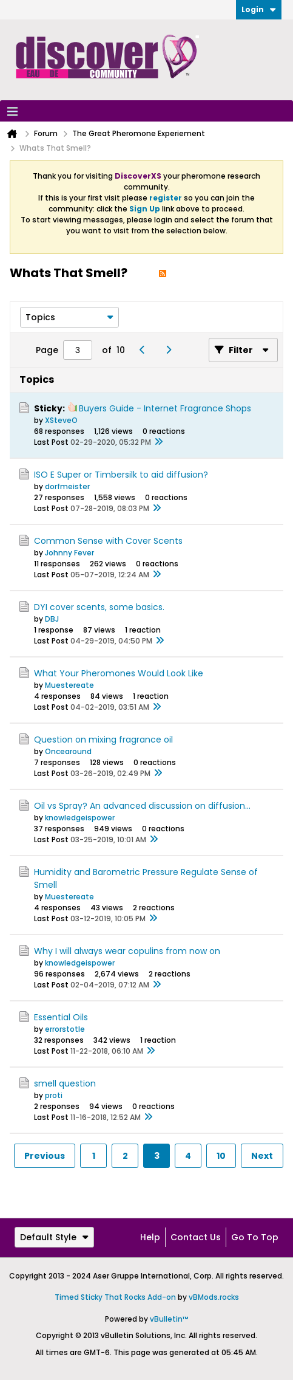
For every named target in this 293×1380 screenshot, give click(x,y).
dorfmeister (67, 486)
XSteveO (61, 420)
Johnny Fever (69, 553)
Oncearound (68, 751)
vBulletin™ (169, 1319)
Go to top (254, 1237)
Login (258, 9)
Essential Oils (61, 1017)
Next (262, 1156)
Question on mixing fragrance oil (103, 739)
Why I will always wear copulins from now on (127, 951)
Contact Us (195, 1237)
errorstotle (65, 1029)
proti (53, 1095)
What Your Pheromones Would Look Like (118, 673)
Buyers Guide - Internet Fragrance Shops (165, 408)
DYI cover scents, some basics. (99, 607)
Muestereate (69, 685)
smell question (65, 1083)
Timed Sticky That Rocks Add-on (115, 1297)
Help (150, 1237)
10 (221, 1156)
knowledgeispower (80, 817)
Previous (44, 1156)
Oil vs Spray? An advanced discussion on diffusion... (142, 806)
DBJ (52, 619)
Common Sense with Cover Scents (108, 541)
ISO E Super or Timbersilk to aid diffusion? (121, 475)
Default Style (54, 1237)
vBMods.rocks (214, 1297)
